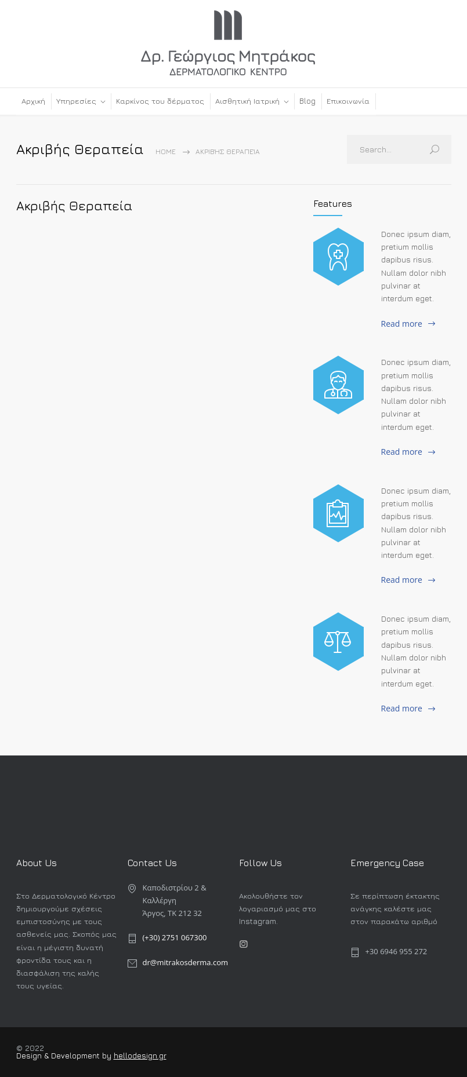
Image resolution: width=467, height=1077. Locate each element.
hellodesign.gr (140, 1055)
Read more (401, 323)
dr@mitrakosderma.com (186, 962)
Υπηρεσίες (76, 100)
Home (165, 151)
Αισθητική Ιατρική (247, 100)
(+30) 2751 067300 (175, 937)
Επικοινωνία (348, 100)
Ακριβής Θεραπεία (74, 205)
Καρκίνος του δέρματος (160, 100)
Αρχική (33, 100)
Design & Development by (65, 1055)
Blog (307, 100)
